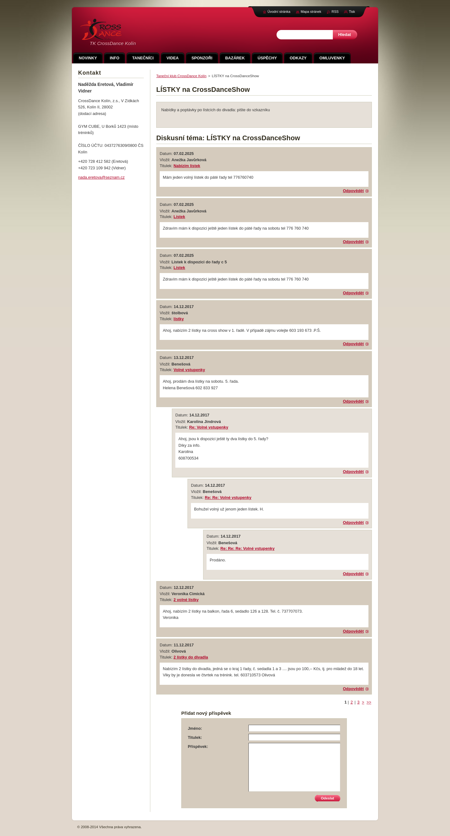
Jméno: (195, 728)
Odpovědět (353, 190)
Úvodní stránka (279, 11)
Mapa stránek (311, 11)
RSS (335, 11)
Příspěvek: (198, 746)
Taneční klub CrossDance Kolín (181, 76)
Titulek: (195, 737)
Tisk (352, 11)
